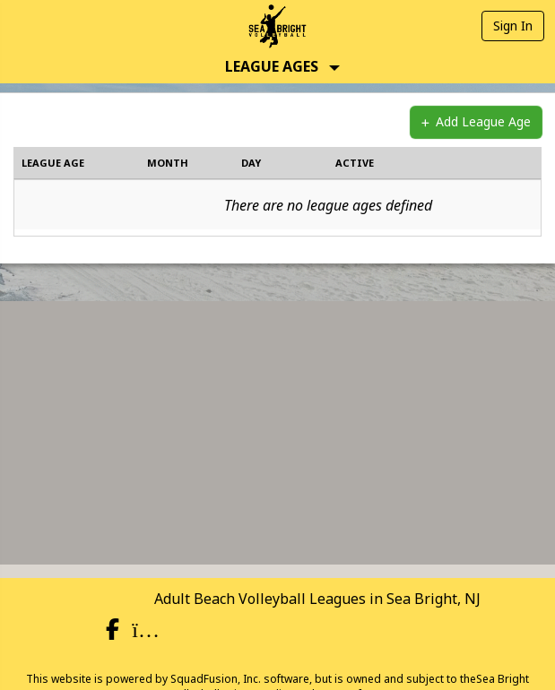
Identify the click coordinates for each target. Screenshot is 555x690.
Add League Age (476, 122)
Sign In (513, 25)
